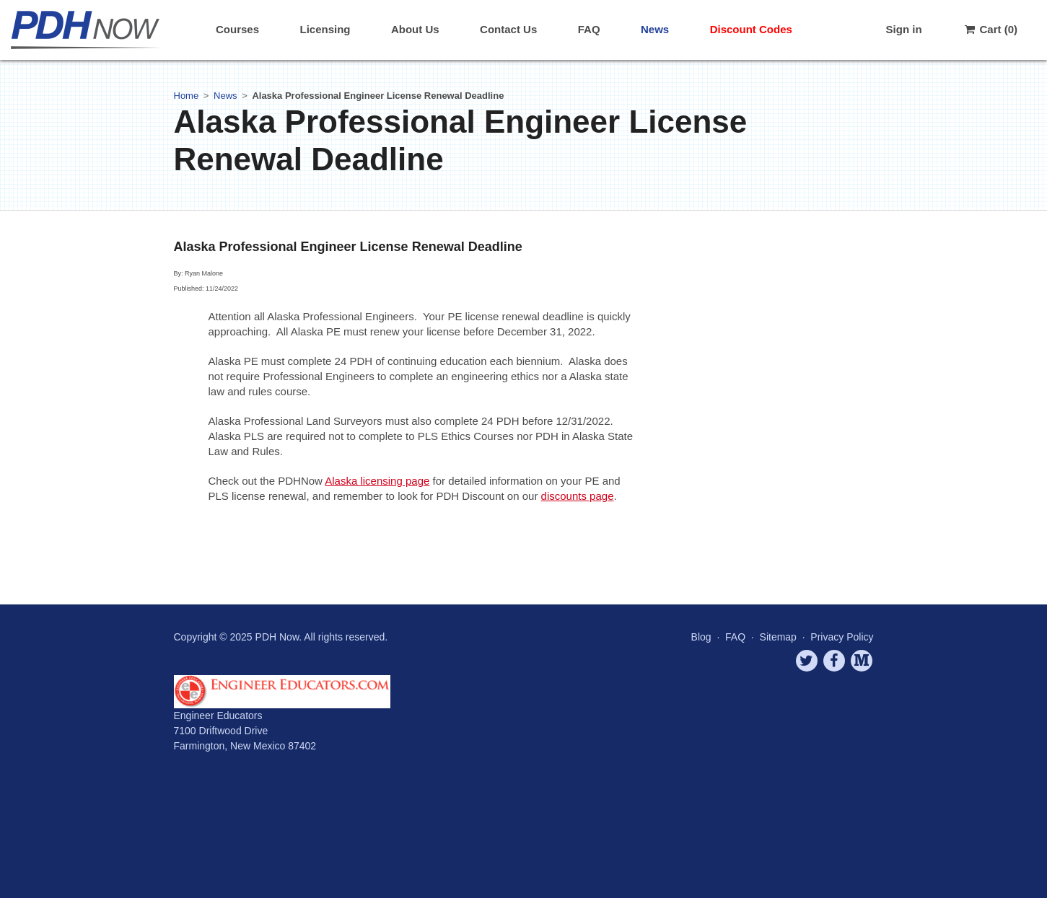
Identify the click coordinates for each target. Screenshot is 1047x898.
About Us (415, 29)
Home (186, 95)
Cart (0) (990, 29)
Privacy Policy (841, 637)
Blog (701, 637)
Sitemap (778, 637)
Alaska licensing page (377, 481)
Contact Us (508, 29)
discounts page (577, 496)
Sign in (904, 29)
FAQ (589, 29)
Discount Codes (751, 29)
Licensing (324, 29)
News (655, 29)
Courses (237, 29)
